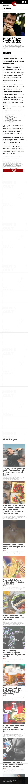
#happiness (18, 157)
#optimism (11, 163)
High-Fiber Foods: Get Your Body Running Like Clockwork (13, 687)
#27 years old (10, 158)
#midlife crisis (5, 157)
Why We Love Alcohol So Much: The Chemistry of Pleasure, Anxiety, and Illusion (14, 541)
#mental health (9, 166)
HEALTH (9, 11)
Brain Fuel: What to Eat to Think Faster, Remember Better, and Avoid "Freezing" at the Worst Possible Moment (14, 579)
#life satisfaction (16, 158)
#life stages (20, 163)
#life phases (14, 166)
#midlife (4, 165)
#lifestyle (4, 164)
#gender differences (19, 164)
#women (21, 157)
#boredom (10, 157)
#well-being (15, 163)
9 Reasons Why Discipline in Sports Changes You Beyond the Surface (14, 723)
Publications (5, 11)
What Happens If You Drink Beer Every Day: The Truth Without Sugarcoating (12, 760)
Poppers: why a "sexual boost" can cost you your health (14, 616)
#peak (17, 161)
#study (16, 156)
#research (4, 161)
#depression (20, 156)
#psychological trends (10, 164)
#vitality (13, 157)
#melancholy (7, 156)
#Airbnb (8, 161)
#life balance (8, 165)
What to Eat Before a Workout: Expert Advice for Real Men (13, 651)
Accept (23, 780)
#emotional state (13, 161)
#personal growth (10, 162)
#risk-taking (13, 165)
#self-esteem (16, 162)
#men (13, 156)
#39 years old (5, 158)
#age (11, 156)
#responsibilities (6, 163)
